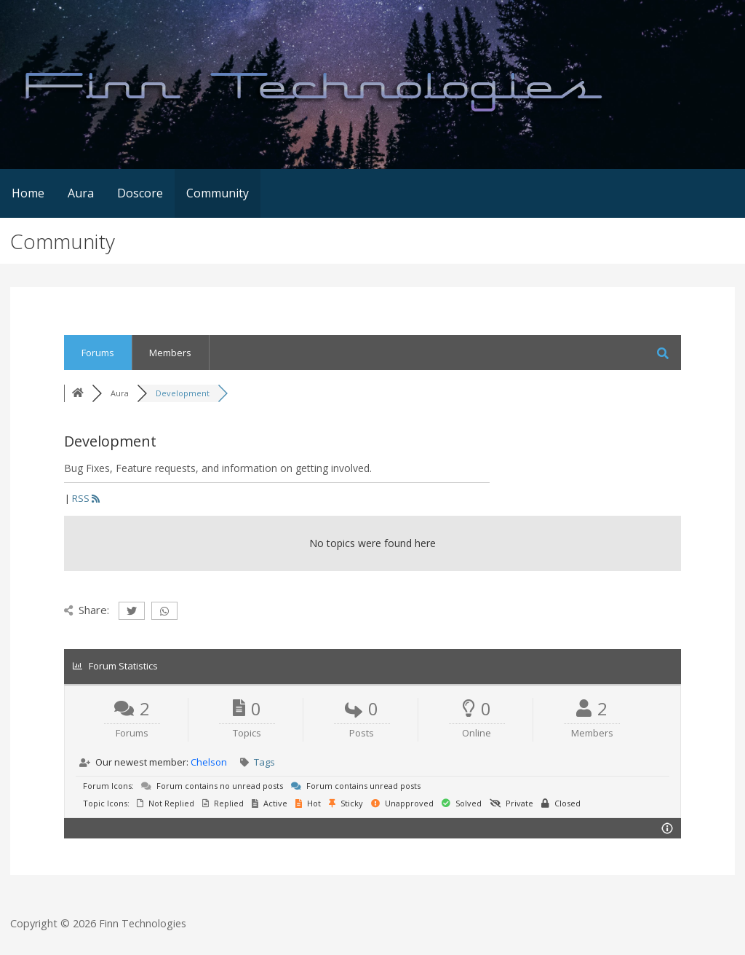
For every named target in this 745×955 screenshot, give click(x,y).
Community (217, 193)
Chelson (209, 762)
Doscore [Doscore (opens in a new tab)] (140, 193)
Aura (81, 193)
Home (28, 193)
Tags (264, 762)
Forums (97, 352)
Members (170, 352)
